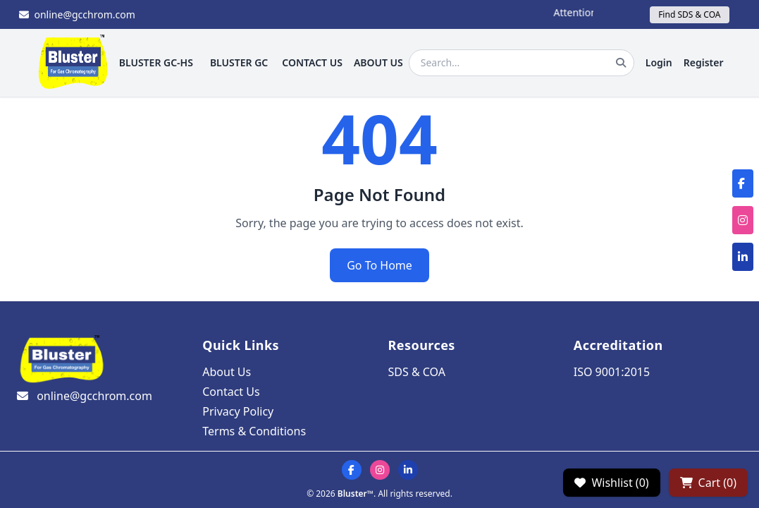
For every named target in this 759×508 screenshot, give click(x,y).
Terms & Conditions (254, 431)
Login (659, 62)
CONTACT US (312, 62)
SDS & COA (416, 372)
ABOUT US (378, 62)
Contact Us (230, 391)
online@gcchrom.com (77, 14)
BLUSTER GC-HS (156, 62)
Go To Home (379, 265)
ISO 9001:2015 (612, 372)
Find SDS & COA (689, 14)
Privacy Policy (237, 411)
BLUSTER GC (239, 62)
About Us (226, 372)
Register (704, 62)
